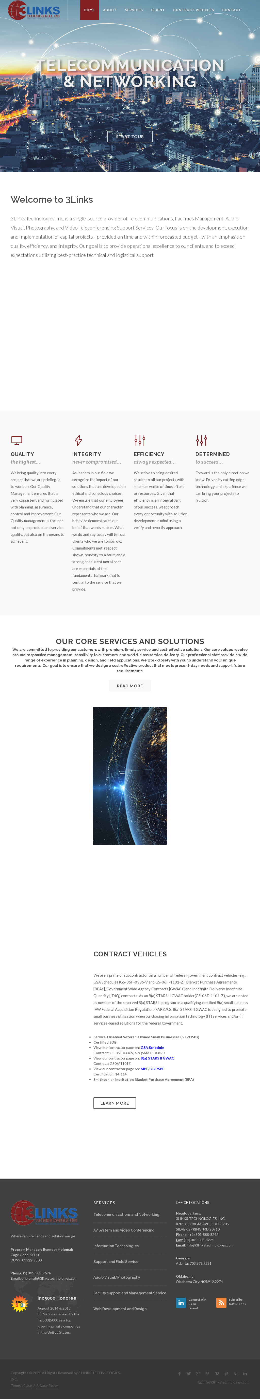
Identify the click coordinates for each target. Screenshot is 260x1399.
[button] (6, 88)
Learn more (115, 1103)
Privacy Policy (47, 1385)
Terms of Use (21, 1385)
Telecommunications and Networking (126, 1215)
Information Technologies (116, 1246)
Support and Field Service (115, 1262)
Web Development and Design (120, 1309)
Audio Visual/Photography (116, 1277)
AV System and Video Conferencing (124, 1230)
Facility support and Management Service (129, 1293)
